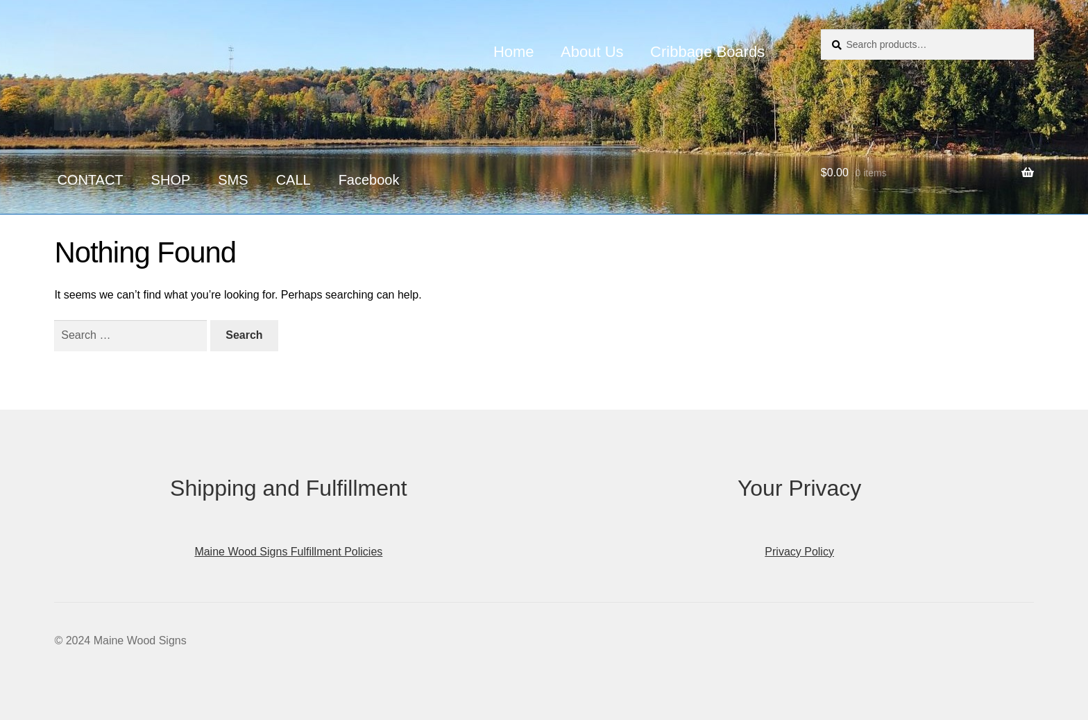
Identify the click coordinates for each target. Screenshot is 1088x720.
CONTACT (90, 179)
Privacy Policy (799, 552)
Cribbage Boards (707, 51)
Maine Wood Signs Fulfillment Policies (288, 552)
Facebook (369, 179)
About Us (592, 51)
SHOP (171, 179)
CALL (293, 179)
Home (513, 51)
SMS (233, 179)
